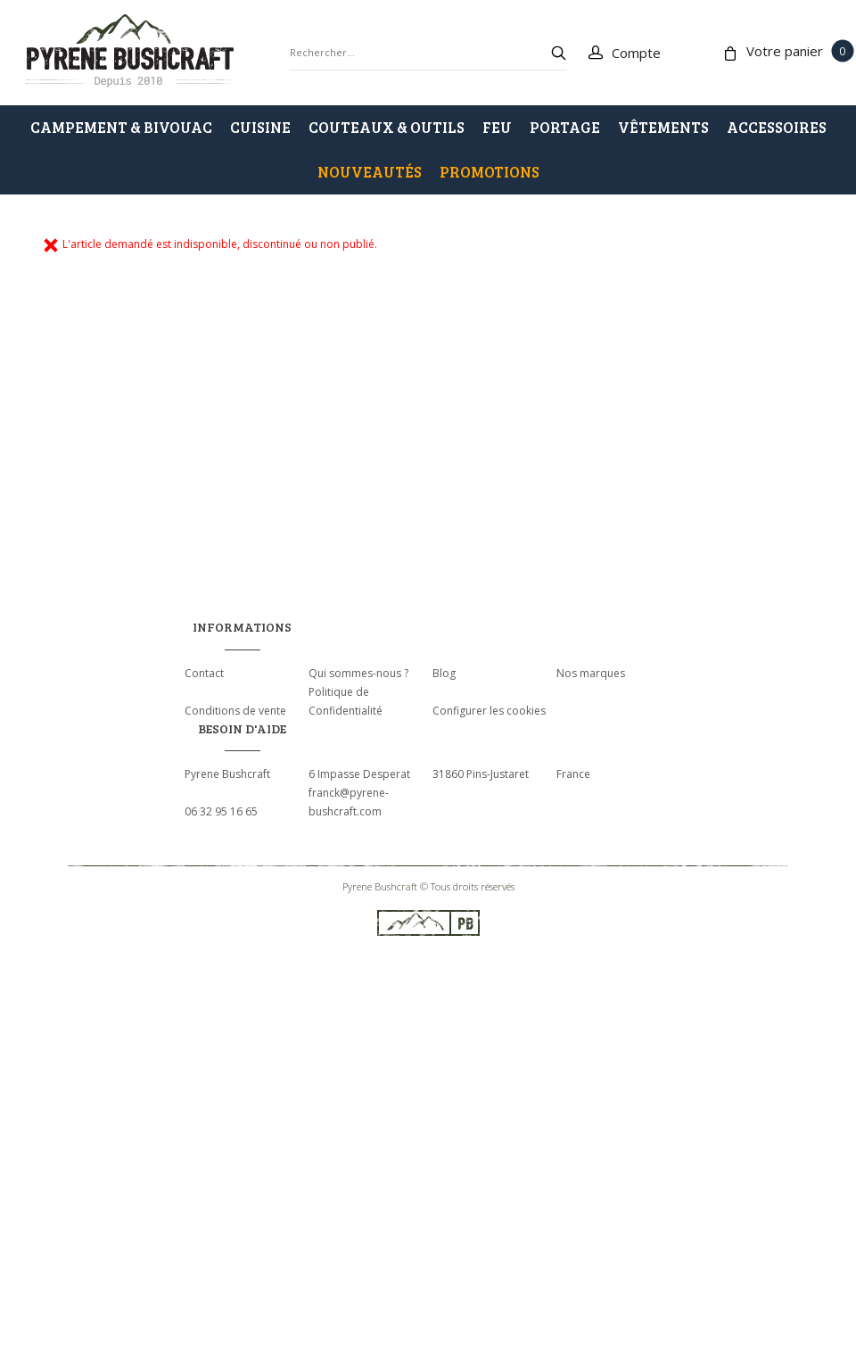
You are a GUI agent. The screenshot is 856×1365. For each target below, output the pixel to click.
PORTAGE (565, 127)
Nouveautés (369, 171)
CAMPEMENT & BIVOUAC (121, 127)
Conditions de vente (235, 710)
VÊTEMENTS (663, 127)
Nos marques (590, 673)
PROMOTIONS (489, 171)
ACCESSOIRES (777, 127)
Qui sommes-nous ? (358, 673)
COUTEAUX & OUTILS (387, 127)
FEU (497, 127)
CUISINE (260, 127)
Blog (444, 673)
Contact (204, 673)
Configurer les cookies (489, 710)
